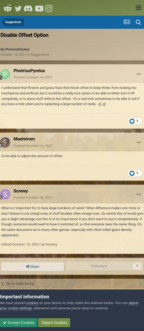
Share (32, 266)
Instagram (49, 8)
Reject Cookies (54, 322)
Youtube (39, 8)
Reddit (8, 8)
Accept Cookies (18, 322)
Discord (28, 8)
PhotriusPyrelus (17, 49)
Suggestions (40, 54)
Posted (33, 77)
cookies (32, 303)
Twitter (18, 8)
